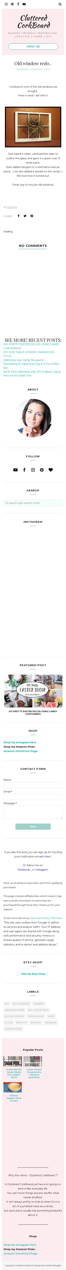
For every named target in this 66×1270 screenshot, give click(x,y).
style (9, 1022)
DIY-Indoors (21, 1004)
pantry (36, 1022)
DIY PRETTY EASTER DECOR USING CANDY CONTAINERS (33, 712)
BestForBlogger (53, 1265)
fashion (50, 1022)
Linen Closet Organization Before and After (34, 1073)
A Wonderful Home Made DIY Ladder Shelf (13, 1073)
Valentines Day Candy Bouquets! (24, 360)
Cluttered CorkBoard (33, 21)
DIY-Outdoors (14, 1016)
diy (7, 1004)
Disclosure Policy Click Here (46, 918)
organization (14, 1010)
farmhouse (36, 1016)
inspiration (13, 1029)
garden (39, 1004)
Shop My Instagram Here (20, 742)
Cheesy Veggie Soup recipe (13, 1098)
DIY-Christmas (38, 1010)
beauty (22, 1022)
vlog (51, 1016)
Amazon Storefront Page (20, 751)
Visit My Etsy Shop (33, 973)
